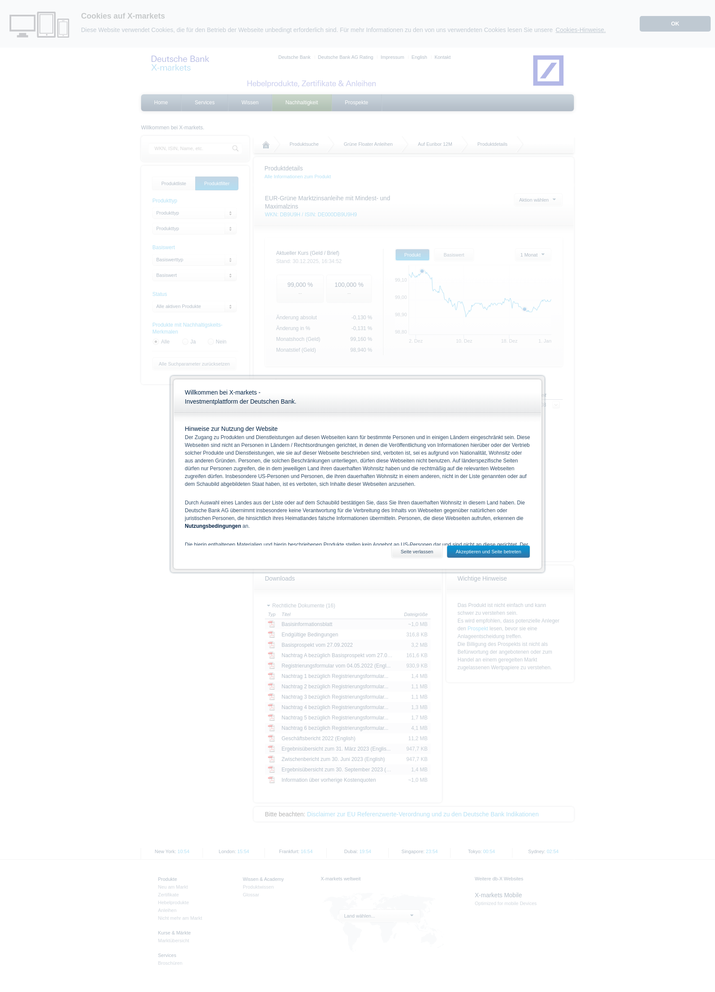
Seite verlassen (417, 551)
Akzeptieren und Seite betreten (488, 551)
